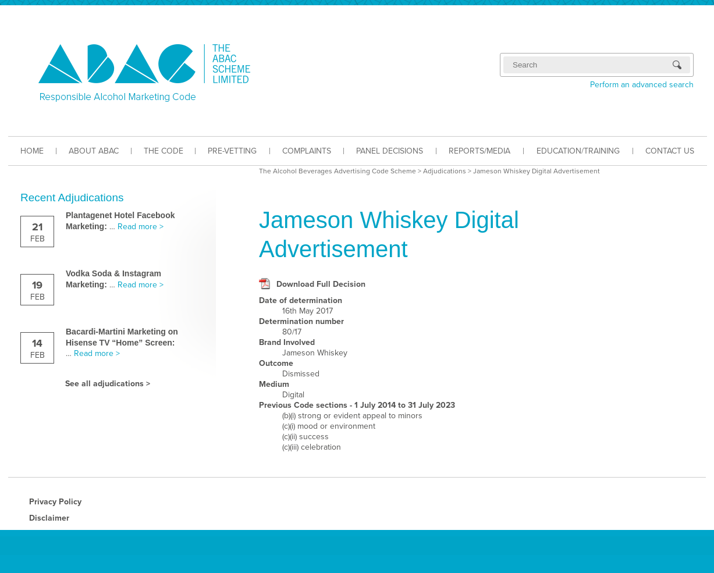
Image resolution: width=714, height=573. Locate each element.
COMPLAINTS (306, 151)
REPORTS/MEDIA (479, 151)
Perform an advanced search (642, 85)
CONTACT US (669, 151)
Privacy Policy (55, 502)
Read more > (141, 227)
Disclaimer (49, 518)
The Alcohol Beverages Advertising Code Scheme (337, 171)
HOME (32, 151)
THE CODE (163, 151)
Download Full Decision (320, 284)
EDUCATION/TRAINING (578, 151)
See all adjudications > (107, 384)
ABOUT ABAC (94, 151)
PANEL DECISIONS (389, 151)
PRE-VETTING (232, 151)
